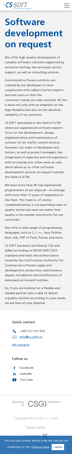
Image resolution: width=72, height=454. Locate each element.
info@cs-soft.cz (31, 337)
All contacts (21, 344)
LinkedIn (26, 373)
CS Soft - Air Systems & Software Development (17, 5)
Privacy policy (36, 427)
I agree (58, 447)
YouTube (26, 379)
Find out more (40, 447)
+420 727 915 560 (32, 331)
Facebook (27, 367)
